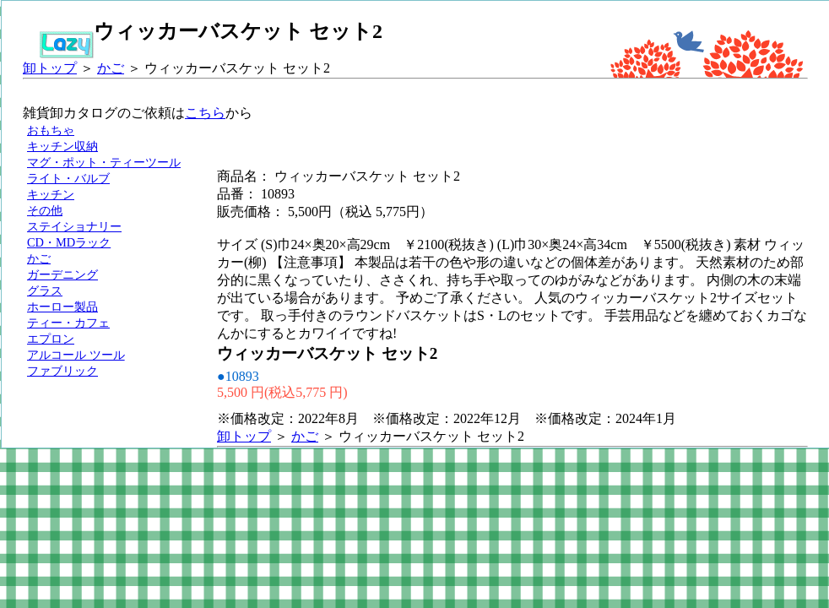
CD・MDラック (69, 242)
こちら (205, 113)
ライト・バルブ (68, 178)
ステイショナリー (74, 226)
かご (110, 68)
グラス (44, 290)
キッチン (50, 194)
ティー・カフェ (68, 322)
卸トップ (50, 68)
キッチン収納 (62, 146)
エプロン (50, 338)
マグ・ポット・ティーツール (104, 162)
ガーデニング (62, 274)
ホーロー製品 (62, 306)
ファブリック (62, 370)
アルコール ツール (76, 354)
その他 (44, 210)
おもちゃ (50, 130)
